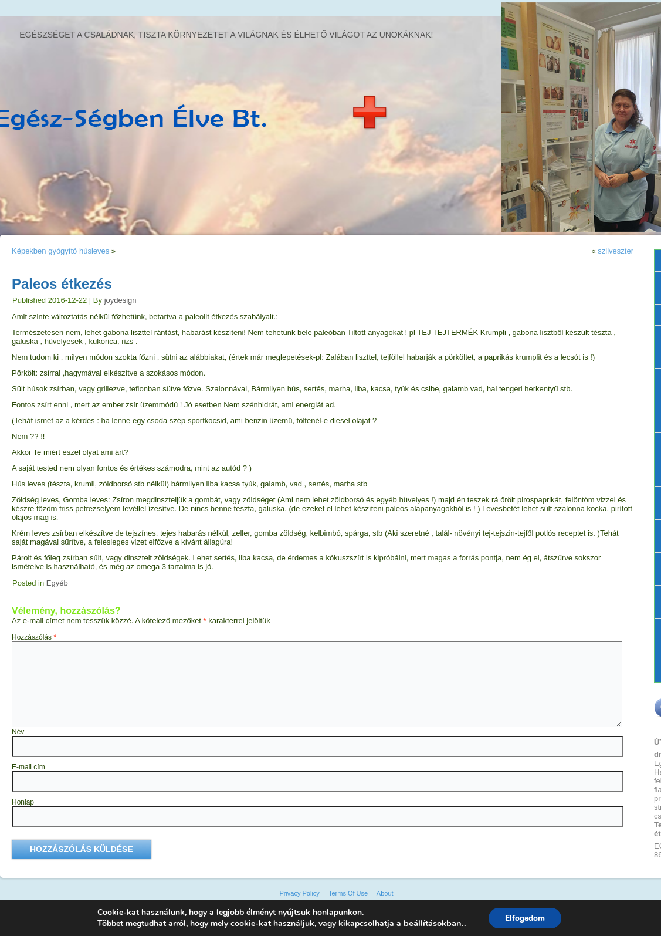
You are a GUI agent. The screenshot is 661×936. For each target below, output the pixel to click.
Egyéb (57, 583)
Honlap (23, 802)
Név (18, 732)
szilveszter (615, 250)
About (385, 893)
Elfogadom (524, 917)
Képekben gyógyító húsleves (60, 250)
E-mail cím (28, 767)
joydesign (120, 300)
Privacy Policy (299, 893)
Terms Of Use (348, 893)
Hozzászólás (34, 637)
